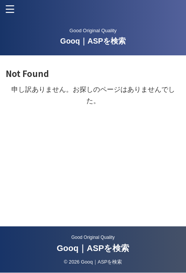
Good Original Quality (93, 237)
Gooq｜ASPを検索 (93, 41)
